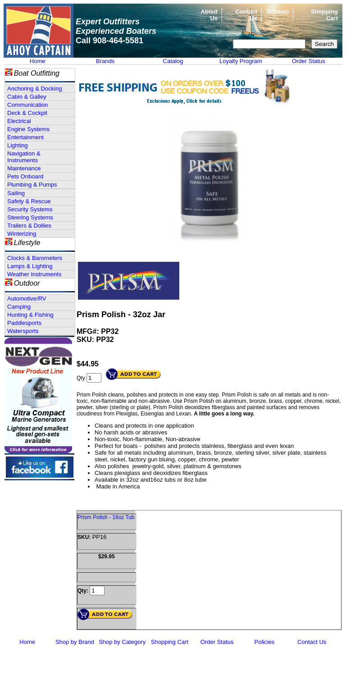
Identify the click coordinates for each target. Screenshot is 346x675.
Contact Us (311, 642)
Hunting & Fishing (30, 314)
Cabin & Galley (26, 96)
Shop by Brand (74, 642)
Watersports (23, 331)
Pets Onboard (25, 176)
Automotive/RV (26, 298)
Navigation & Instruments (24, 157)
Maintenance (24, 168)
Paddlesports (24, 322)
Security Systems (29, 209)
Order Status (308, 61)
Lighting (17, 145)
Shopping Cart (169, 642)
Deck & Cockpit (27, 112)
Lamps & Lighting (29, 266)
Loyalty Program (240, 61)
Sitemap (277, 11)
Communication (27, 104)
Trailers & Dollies (29, 225)
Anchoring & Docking (34, 88)
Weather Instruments (34, 274)
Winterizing (21, 233)
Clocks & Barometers (34, 258)
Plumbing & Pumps (32, 184)
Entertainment (25, 137)
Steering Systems (30, 217)
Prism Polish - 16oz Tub (106, 517)
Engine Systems (28, 129)
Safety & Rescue (29, 201)
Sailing (16, 193)
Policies (265, 642)
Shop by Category (122, 642)
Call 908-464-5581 (109, 40)
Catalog (173, 61)
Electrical (19, 121)
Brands (105, 61)
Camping (19, 306)
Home (38, 61)
